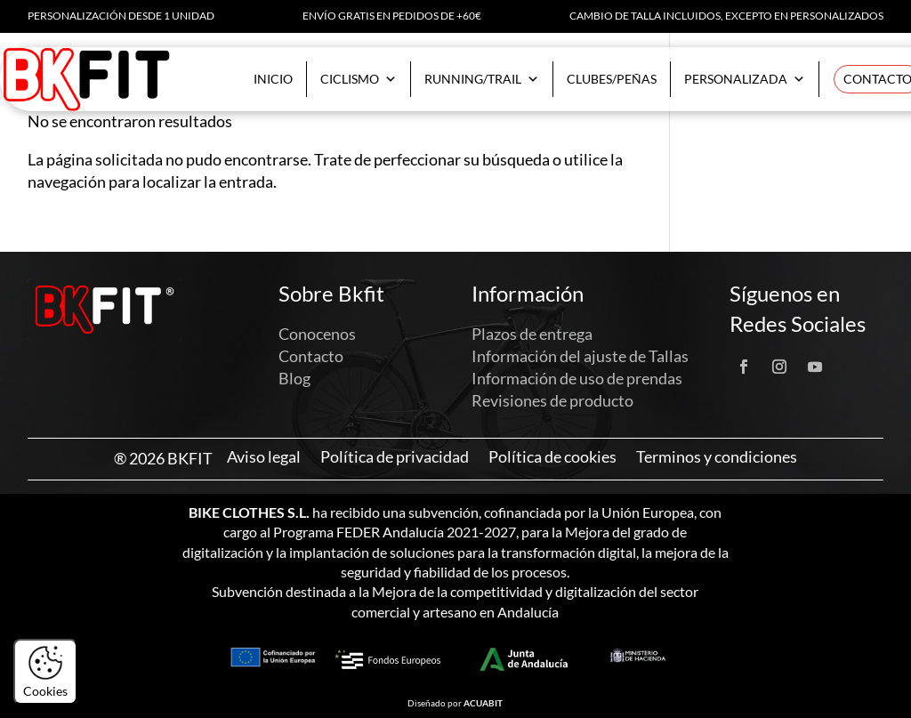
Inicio (273, 78)
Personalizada (744, 79)
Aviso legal (264, 457)
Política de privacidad (394, 457)
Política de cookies (552, 457)
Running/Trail (481, 79)
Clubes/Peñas (612, 78)
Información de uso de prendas (577, 378)
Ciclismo (358, 79)
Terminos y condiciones (716, 457)
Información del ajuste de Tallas (580, 356)
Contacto (310, 356)
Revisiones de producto (552, 400)
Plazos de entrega (532, 333)
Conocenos (317, 333)
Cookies (45, 671)
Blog (294, 378)
